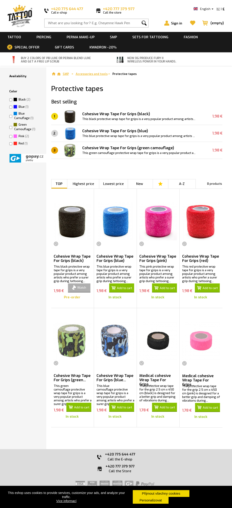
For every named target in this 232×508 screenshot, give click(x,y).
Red (23, 143)
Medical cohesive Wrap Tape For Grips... (155, 380)
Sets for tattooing (150, 37)
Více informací (66, 501)
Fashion (191, 37)
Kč (218, 9)
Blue (24, 107)
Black (24, 99)
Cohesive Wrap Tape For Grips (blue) (115, 131)
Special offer (26, 47)
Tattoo (14, 37)
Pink (24, 136)
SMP (113, 37)
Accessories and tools (92, 74)
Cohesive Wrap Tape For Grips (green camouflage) (128, 148)
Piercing (43, 37)
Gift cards (64, 47)
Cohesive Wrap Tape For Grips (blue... (115, 378)
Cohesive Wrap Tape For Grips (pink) (157, 258)
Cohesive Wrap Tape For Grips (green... (72, 378)
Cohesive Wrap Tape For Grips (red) (200, 258)
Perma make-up (80, 37)
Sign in (176, 23)
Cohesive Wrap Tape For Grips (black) (116, 114)
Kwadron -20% (103, 47)
